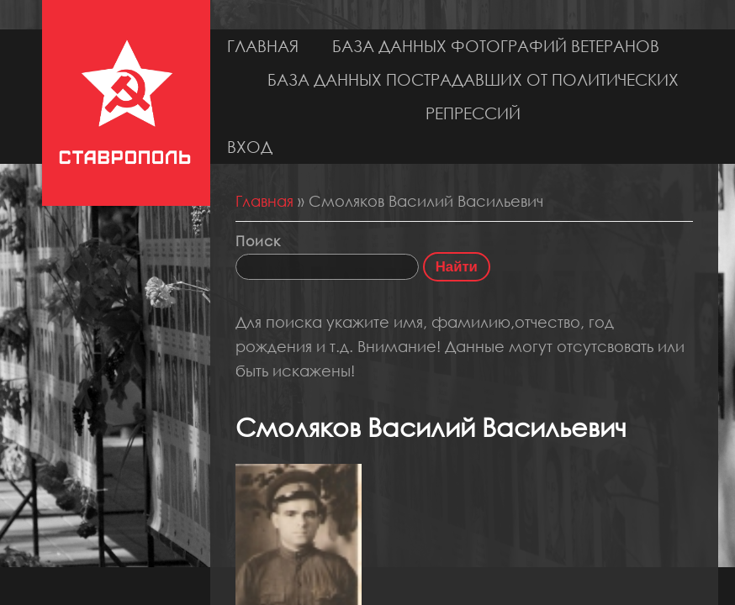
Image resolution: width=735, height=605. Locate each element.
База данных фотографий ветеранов (495, 45)
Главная (263, 45)
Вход (249, 146)
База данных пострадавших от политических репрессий (473, 96)
